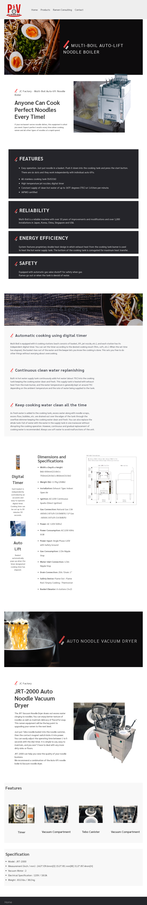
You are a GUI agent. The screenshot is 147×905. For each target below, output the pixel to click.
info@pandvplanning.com (112, 9)
